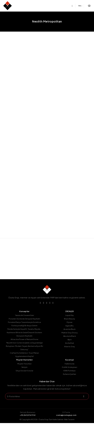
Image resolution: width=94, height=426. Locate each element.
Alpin (70, 342)
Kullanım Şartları (69, 377)
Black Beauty (69, 322)
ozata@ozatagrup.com (66, 418)
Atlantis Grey (69, 349)
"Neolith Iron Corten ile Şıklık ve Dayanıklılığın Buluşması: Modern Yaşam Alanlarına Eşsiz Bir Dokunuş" (24, 349)
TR (80, 6)
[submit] (83, 399)
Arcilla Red (69, 346)
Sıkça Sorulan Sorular (24, 374)
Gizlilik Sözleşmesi (69, 370)
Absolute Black (69, 339)
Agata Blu (69, 329)
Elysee (69, 325)
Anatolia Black (69, 332)
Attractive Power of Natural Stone (24, 342)
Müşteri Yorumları (24, 367)
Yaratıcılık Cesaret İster (24, 318)
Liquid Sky (69, 318)
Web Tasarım (69, 422)
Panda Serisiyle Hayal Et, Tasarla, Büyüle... (24, 332)
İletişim (24, 370)
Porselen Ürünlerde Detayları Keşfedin (24, 322)
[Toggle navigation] (89, 6)
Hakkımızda (69, 367)
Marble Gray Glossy (69, 336)
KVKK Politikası (70, 374)
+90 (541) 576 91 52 (27, 418)
